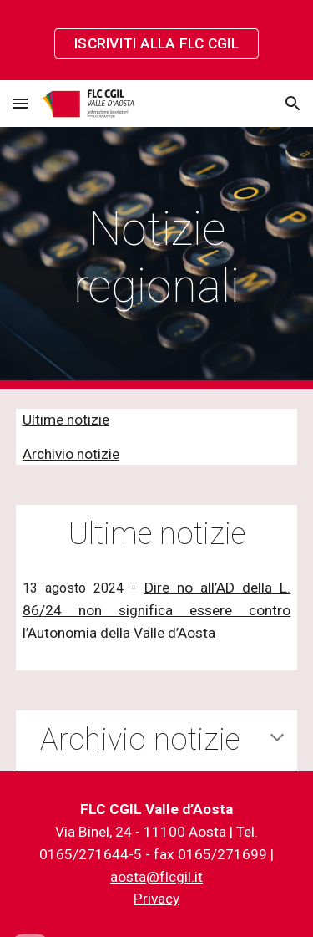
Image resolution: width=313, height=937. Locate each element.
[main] (157, 258)
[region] (156, 40)
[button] (20, 103)
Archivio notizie (71, 454)
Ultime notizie (66, 419)
